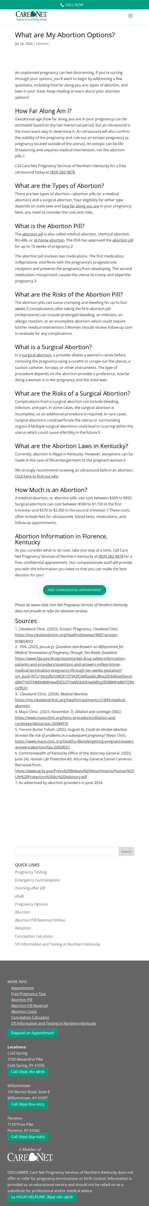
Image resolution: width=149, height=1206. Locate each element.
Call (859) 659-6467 (28, 1137)
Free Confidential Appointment (75, 590)
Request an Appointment (32, 1033)
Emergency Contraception (37, 880)
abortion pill (122, 240)
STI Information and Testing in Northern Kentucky (57, 944)
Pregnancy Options (31, 904)
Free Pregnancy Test (28, 993)
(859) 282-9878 (62, 172)
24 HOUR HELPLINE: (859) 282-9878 (42, 1197)
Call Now (74, 4)
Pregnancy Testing (31, 872)
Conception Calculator (34, 936)
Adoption (23, 928)
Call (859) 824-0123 (27, 1104)
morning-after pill (30, 888)
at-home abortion (49, 240)
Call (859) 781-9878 (28, 1072)
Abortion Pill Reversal (29, 1005)
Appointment (22, 987)
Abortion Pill (21, 999)
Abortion (42, 43)
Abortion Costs (24, 1011)
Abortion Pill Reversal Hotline (40, 920)
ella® (19, 896)
